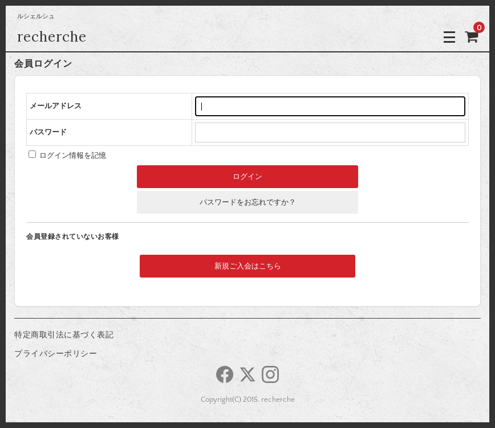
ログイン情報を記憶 (67, 156)
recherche (52, 37)
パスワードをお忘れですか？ (248, 202)
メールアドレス (56, 106)
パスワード (48, 132)
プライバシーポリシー (55, 353)
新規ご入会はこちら (247, 266)
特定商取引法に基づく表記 (63, 335)
